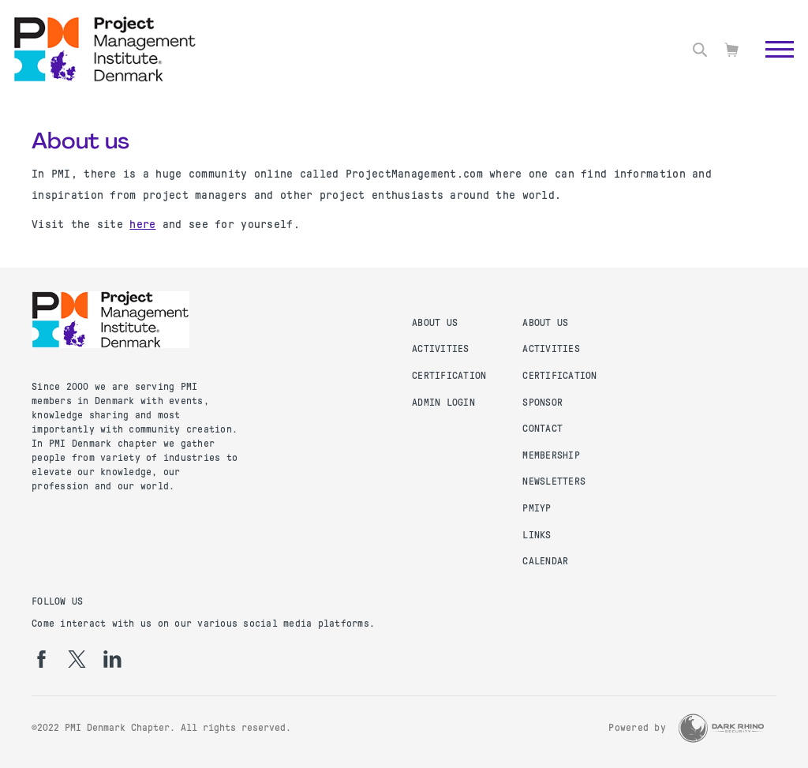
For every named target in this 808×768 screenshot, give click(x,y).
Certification (449, 375)
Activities (440, 348)
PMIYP (536, 508)
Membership (551, 455)
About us (435, 322)
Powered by (637, 727)
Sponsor (542, 402)
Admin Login (443, 402)
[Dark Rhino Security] (721, 728)
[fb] (41, 659)
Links (536, 535)
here (142, 224)
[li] (112, 659)
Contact (542, 428)
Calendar (545, 561)
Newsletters (553, 481)
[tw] (77, 659)
